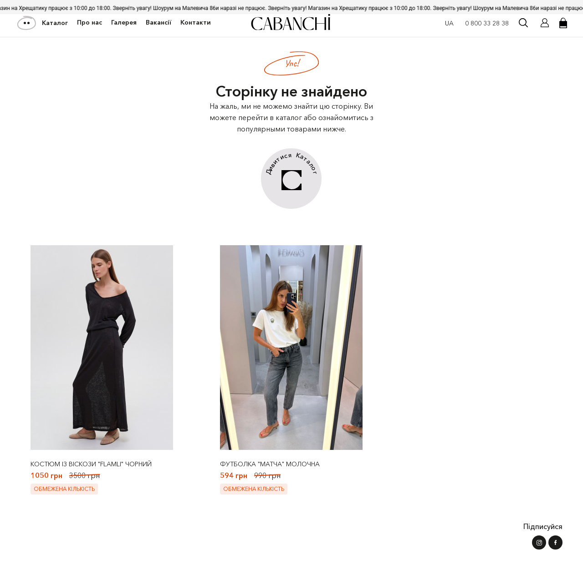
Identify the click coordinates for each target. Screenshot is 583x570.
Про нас (89, 22)
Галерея (124, 22)
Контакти (195, 22)
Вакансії (158, 22)
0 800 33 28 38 (487, 23)
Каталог (43, 23)
